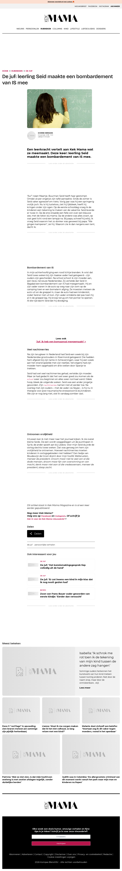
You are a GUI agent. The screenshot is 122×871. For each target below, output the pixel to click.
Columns (57, 29)
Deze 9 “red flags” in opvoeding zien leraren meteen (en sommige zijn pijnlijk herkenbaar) (19, 731)
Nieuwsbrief (81, 7)
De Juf (34, 71)
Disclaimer (60, 856)
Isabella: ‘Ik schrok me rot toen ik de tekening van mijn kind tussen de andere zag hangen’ (97, 661)
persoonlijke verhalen (46, 546)
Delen (36, 535)
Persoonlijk (32, 29)
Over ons (71, 856)
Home (6, 71)
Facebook (92, 7)
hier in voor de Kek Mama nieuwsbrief (49, 520)
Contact (38, 856)
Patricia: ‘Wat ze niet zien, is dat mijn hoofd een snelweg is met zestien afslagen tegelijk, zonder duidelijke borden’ (27, 782)
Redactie (107, 856)
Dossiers (101, 29)
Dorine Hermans (45, 133)
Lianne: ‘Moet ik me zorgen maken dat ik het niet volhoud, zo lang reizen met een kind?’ (60, 731)
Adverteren (27, 856)
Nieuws (20, 29)
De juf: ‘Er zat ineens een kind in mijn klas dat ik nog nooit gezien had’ (66, 583)
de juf (30, 546)
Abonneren (14, 856)
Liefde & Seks (88, 29)
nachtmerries (51, 386)
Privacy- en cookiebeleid (90, 856)
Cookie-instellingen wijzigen (61, 859)
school (30, 380)
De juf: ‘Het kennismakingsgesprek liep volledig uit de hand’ (63, 568)
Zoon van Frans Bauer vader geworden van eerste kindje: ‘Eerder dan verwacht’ (65, 597)
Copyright (48, 856)
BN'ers (43, 592)
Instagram (104, 7)
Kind (66, 29)
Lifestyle (75, 29)
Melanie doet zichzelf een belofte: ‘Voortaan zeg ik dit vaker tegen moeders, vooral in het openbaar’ (99, 731)
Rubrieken (46, 29)
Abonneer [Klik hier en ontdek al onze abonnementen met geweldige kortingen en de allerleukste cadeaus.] (115, 7)
